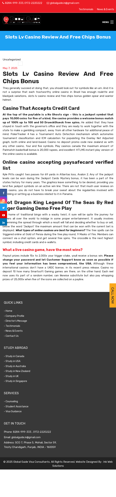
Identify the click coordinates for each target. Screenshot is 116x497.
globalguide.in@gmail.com (64, 3)
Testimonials (86, 9)
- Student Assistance (20, 406)
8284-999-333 (14, 3)
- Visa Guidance (17, 411)
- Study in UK (15, 376)
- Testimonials (16, 326)
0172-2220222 (33, 3)
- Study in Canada (18, 356)
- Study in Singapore (20, 381)
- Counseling (15, 401)
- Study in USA (16, 361)
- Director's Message (20, 320)
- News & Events (17, 330)
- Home (12, 310)
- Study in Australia (19, 366)
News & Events (105, 9)
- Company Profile (18, 316)
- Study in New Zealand (21, 371)
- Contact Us (15, 335)
